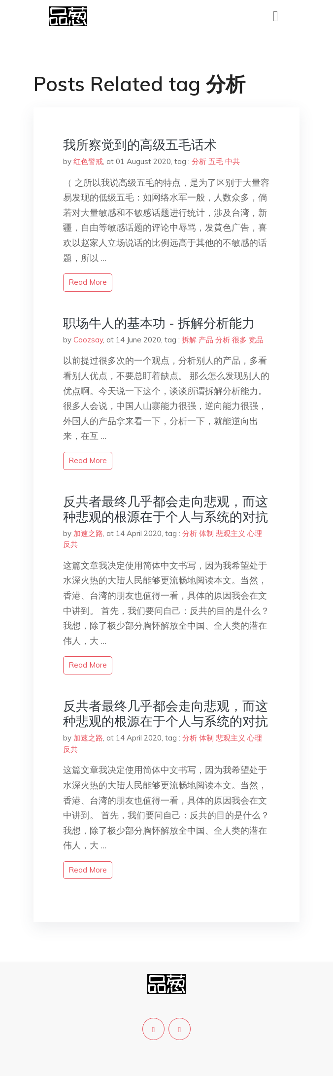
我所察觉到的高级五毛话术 (140, 144)
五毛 (215, 161)
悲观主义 (230, 533)
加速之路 (88, 533)
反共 (70, 544)
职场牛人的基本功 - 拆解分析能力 (159, 323)
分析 (199, 161)
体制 (206, 533)
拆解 (189, 339)
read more (87, 282)
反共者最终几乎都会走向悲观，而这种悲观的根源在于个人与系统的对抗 (165, 509)
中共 (232, 161)
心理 (254, 533)
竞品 (256, 339)
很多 (239, 339)
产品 (206, 339)
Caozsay (88, 339)
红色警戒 (88, 161)
